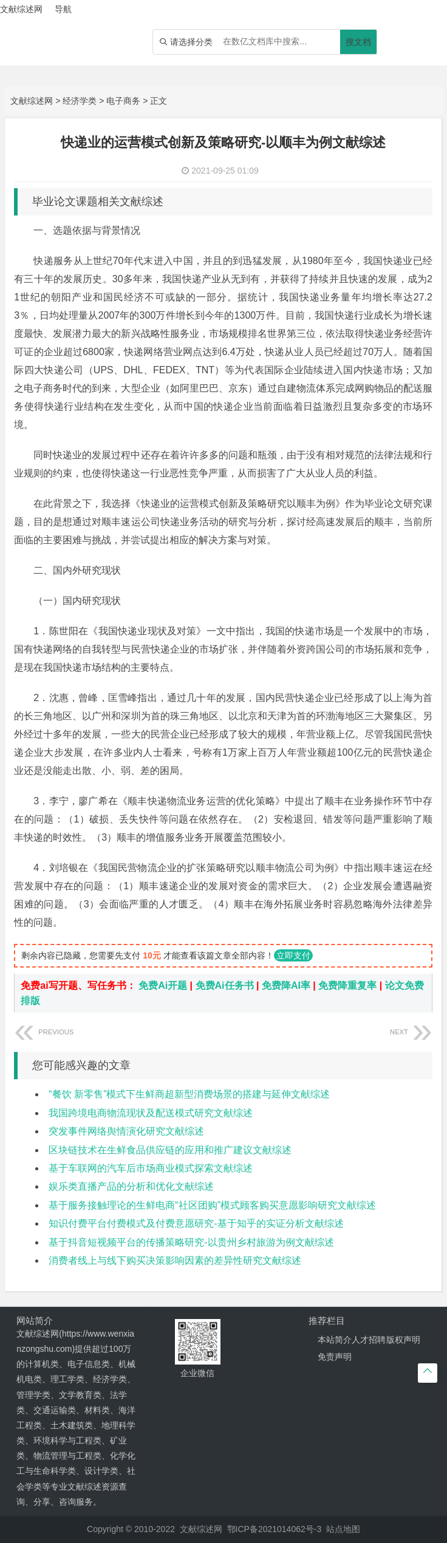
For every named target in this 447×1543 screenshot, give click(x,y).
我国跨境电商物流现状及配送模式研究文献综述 (151, 1113)
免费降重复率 (347, 985)
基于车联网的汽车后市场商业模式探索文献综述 (151, 1168)
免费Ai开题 (162, 985)
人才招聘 (369, 1340)
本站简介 (335, 1340)
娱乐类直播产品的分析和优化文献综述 (131, 1186)
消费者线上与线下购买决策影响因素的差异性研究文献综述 (175, 1260)
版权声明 (403, 1340)
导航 (63, 9)
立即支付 (293, 955)
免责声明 (335, 1357)
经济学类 (80, 101)
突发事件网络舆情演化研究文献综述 (126, 1131)
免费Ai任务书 (225, 985)
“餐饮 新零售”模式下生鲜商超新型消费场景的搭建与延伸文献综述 (189, 1094)
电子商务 (123, 101)
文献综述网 (31, 101)
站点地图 (343, 1529)
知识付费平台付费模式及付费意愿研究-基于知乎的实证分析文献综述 (196, 1223)
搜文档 (358, 42)
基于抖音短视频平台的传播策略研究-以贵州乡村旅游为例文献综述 (191, 1242)
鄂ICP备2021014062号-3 (274, 1529)
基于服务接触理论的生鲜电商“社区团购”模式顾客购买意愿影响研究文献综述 (212, 1205)
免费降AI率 (286, 985)
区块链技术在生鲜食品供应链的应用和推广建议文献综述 (170, 1150)
